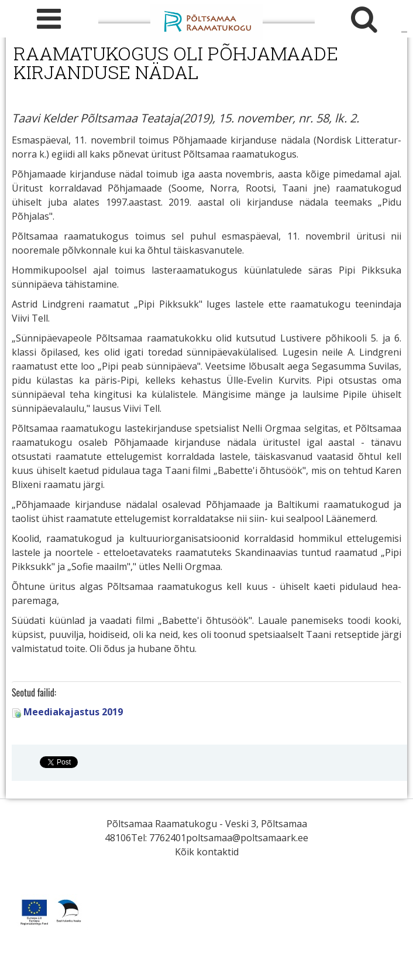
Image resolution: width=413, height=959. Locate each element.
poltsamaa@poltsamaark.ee (247, 837)
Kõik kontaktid (207, 851)
